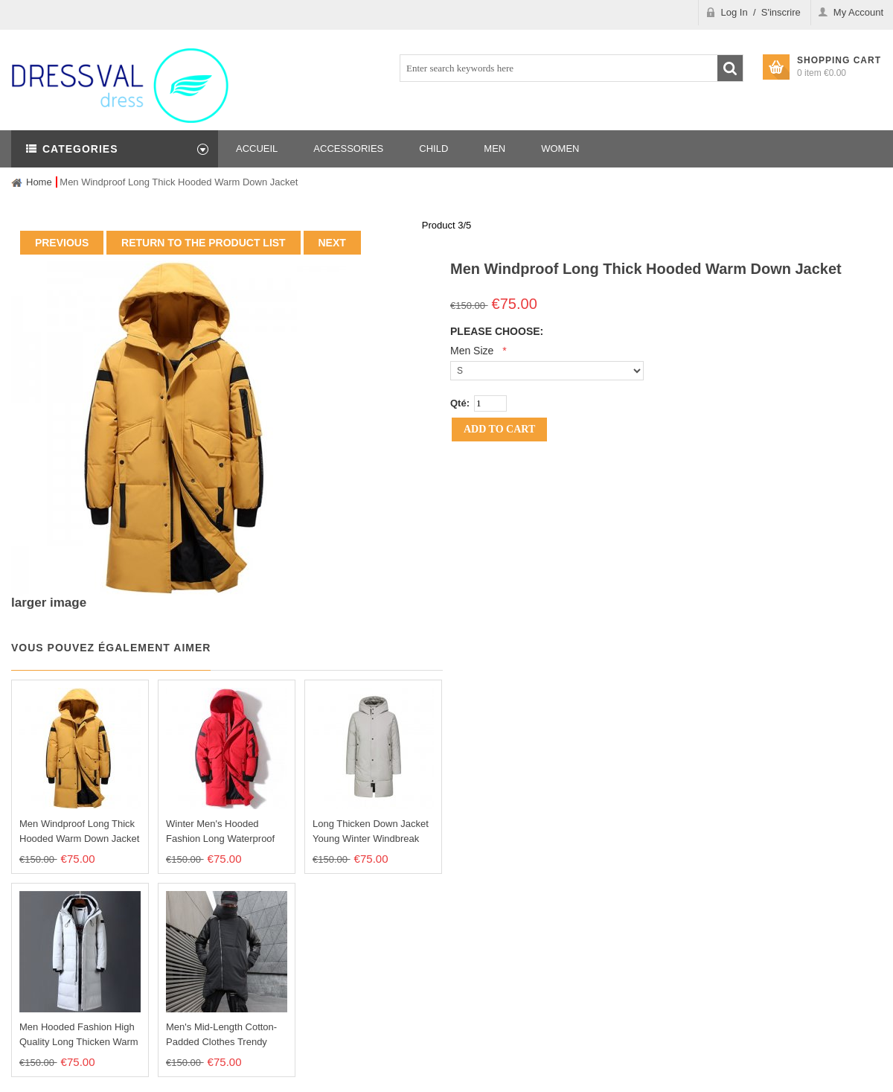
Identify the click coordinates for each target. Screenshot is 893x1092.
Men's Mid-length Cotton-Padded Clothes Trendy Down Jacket (221, 1041)
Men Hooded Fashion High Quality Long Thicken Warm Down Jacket (78, 1041)
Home (39, 182)
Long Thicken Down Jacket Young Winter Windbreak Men (371, 838)
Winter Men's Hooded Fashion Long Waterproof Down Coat (220, 838)
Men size (471, 351)
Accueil (257, 148)
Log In (734, 12)
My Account (858, 12)
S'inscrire (781, 12)
